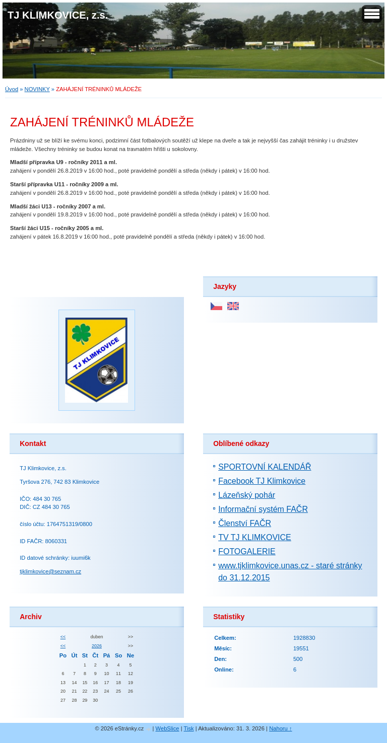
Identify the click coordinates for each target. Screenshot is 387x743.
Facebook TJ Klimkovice (261, 481)
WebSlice (167, 728)
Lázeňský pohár (246, 495)
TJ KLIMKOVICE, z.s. (58, 15)
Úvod (11, 89)
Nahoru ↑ (280, 728)
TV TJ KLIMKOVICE (254, 537)
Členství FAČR (244, 523)
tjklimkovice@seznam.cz (50, 571)
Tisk (189, 728)
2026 (97, 645)
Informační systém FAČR (263, 509)
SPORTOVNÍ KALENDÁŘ (264, 467)
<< (63, 636)
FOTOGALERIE (247, 551)
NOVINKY (37, 89)
